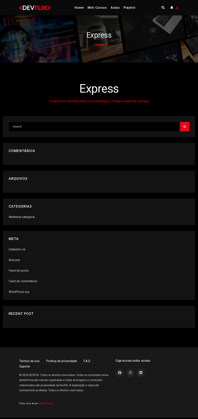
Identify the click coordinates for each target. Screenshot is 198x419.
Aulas (115, 7)
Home (79, 7)
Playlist (129, 7)
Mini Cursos (97, 7)
